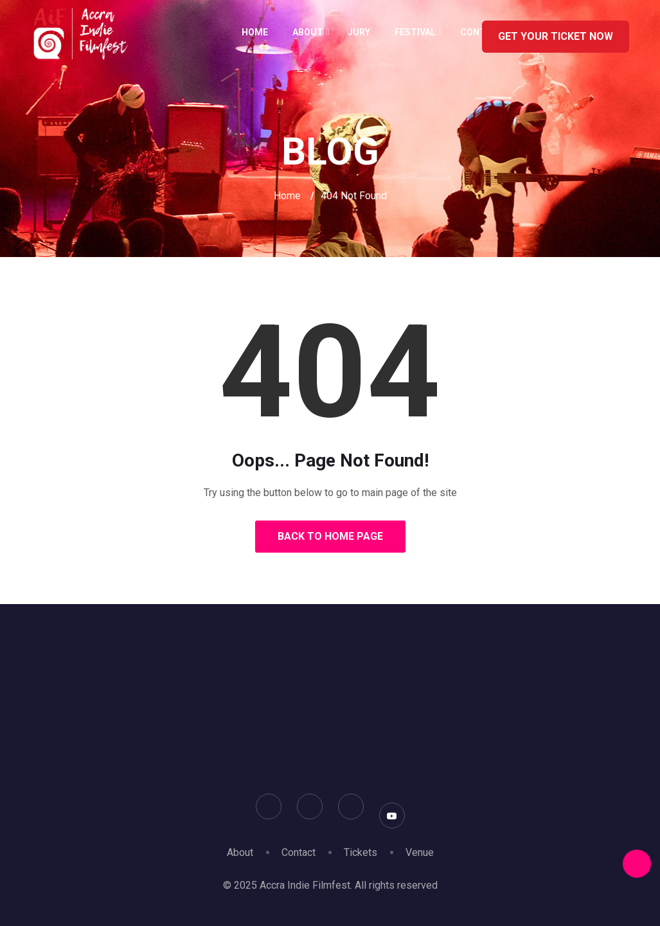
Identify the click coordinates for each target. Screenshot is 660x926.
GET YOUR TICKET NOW (555, 36)
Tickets (360, 852)
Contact (298, 852)
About (307, 32)
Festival (415, 32)
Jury (359, 32)
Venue (420, 852)
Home (255, 32)
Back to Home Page (330, 536)
